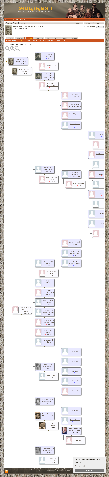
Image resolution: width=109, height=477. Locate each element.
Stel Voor (73, 38)
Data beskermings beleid (63, 470)
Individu (10, 38)
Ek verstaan (89, 470)
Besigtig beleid (81, 466)
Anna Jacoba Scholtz (48, 331)
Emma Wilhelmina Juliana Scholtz (48, 449)
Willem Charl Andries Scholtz (21, 60)
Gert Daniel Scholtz (52, 425)
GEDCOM (64, 38)
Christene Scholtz (102, 154)
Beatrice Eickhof (52, 65)
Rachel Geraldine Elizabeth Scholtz (48, 415)
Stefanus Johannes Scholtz (75, 262)
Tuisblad (9, 23)
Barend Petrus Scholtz (75, 125)
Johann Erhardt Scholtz (48, 262)
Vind (77, 23)
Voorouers (19, 38)
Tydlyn (48, 38)
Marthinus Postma (52, 459)
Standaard (20, 40)
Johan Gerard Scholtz (48, 341)
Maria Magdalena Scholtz (75, 115)
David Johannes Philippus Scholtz (48, 311)
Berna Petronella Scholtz (75, 243)
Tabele (58, 40)
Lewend (101, 135)
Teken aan (23, 23)
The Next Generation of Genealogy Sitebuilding (50, 469)
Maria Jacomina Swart (52, 272)
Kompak (28, 40)
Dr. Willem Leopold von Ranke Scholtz (74, 430)
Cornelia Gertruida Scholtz (75, 95)
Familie (56, 38)
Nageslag (28, 38)
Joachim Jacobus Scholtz (48, 282)
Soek (16, 23)
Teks (41, 40)
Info (98, 23)
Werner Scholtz (75, 420)
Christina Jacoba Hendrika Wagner (25, 309)
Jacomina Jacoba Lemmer (24, 70)
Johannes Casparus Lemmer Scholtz (48, 75)
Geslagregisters (36, 8)
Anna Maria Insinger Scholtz (47, 366)
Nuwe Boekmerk (90, 26)
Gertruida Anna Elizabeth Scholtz (52, 85)
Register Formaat (49, 40)
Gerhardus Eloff (52, 375)
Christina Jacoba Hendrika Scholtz (75, 105)
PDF (64, 40)
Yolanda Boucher (79, 183)
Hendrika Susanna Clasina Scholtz (48, 292)
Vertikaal (35, 40)
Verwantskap (38, 38)
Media (88, 23)
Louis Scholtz (51, 470)
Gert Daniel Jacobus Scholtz (48, 55)
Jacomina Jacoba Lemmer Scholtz (47, 400)
